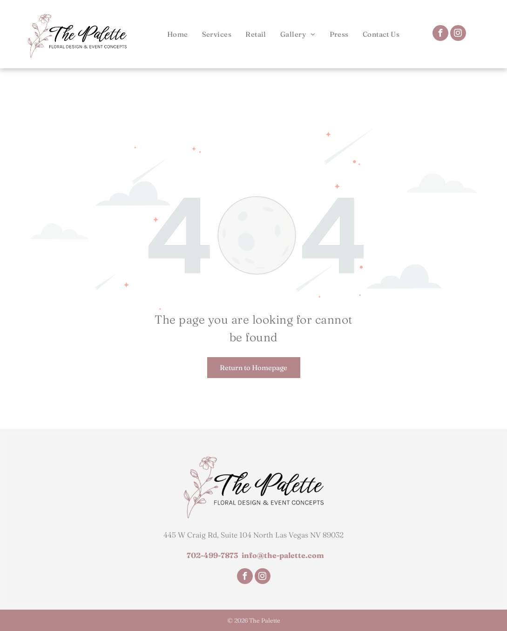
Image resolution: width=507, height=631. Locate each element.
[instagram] (458, 34)
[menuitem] (177, 34)
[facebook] (440, 34)
